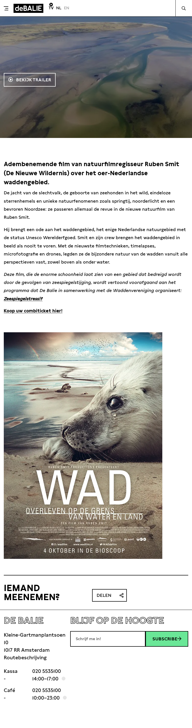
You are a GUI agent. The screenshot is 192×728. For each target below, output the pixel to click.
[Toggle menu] (6, 8)
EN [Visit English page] (66, 8)
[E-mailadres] (107, 639)
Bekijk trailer (33, 79)
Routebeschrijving (25, 657)
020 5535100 (46, 671)
